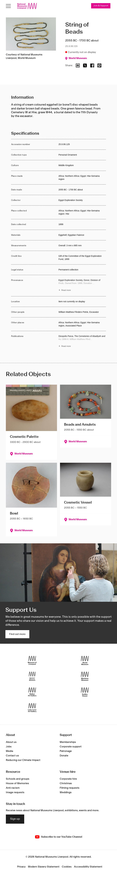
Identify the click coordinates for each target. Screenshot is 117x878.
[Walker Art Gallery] (32, 692)
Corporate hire (68, 779)
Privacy (21, 866)
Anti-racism (13, 788)
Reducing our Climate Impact (23, 760)
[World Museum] (84, 660)
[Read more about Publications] (82, 341)
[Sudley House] (84, 692)
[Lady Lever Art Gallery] (32, 708)
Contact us (12, 755)
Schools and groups (17, 779)
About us (11, 742)
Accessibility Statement (88, 866)
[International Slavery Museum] (32, 676)
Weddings (66, 792)
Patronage (66, 751)
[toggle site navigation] (8, 6)
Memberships (68, 742)
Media (9, 751)
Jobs (9, 746)
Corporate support (71, 746)
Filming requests (69, 788)
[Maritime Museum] (84, 676)
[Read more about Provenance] (82, 285)
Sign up (15, 818)
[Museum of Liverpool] (32, 660)
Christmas (66, 783)
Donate (64, 755)
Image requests (15, 792)
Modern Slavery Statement (43, 866)
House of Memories (17, 783)
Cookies (67, 866)
